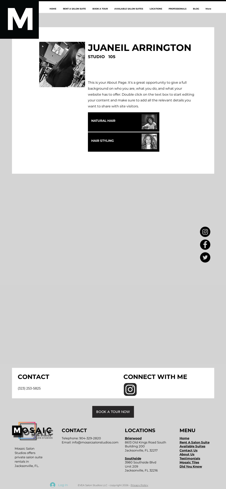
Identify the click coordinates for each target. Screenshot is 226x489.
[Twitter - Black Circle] (205, 257)
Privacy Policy (139, 485)
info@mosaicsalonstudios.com (95, 442)
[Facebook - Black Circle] (205, 244)
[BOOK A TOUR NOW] (113, 412)
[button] (155, 9)
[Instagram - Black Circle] (205, 232)
